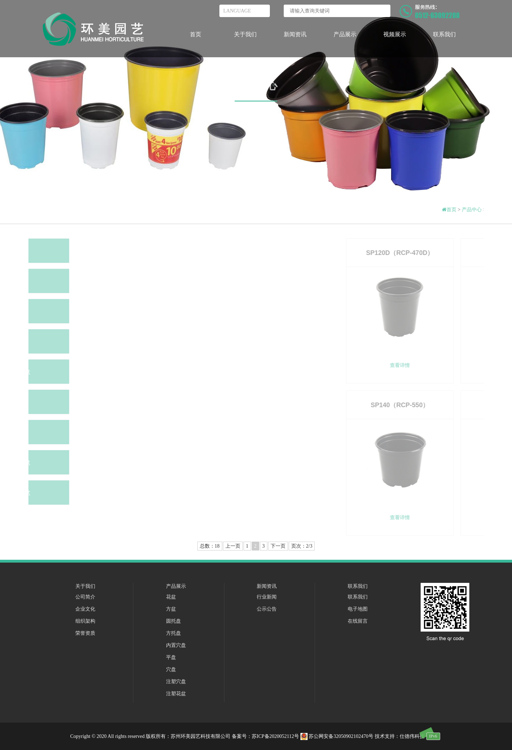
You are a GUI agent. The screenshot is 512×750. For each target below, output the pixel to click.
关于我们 (245, 34)
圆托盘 (173, 621)
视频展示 (394, 34)
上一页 (232, 546)
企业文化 (85, 609)
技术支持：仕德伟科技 (400, 736)
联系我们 (444, 34)
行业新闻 (267, 597)
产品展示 (345, 34)
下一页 (278, 546)
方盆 (171, 609)
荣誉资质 (85, 633)
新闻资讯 (295, 34)
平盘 (171, 657)
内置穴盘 (176, 645)
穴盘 (171, 669)
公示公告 (267, 609)
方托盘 (173, 633)
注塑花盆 (176, 693)
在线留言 (358, 621)
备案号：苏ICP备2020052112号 (265, 736)
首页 (195, 34)
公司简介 (85, 597)
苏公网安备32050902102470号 (337, 736)
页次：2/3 (302, 546)
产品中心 (256, 88)
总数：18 (210, 546)
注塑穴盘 (176, 681)
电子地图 (358, 609)
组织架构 (85, 621)
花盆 (171, 597)
